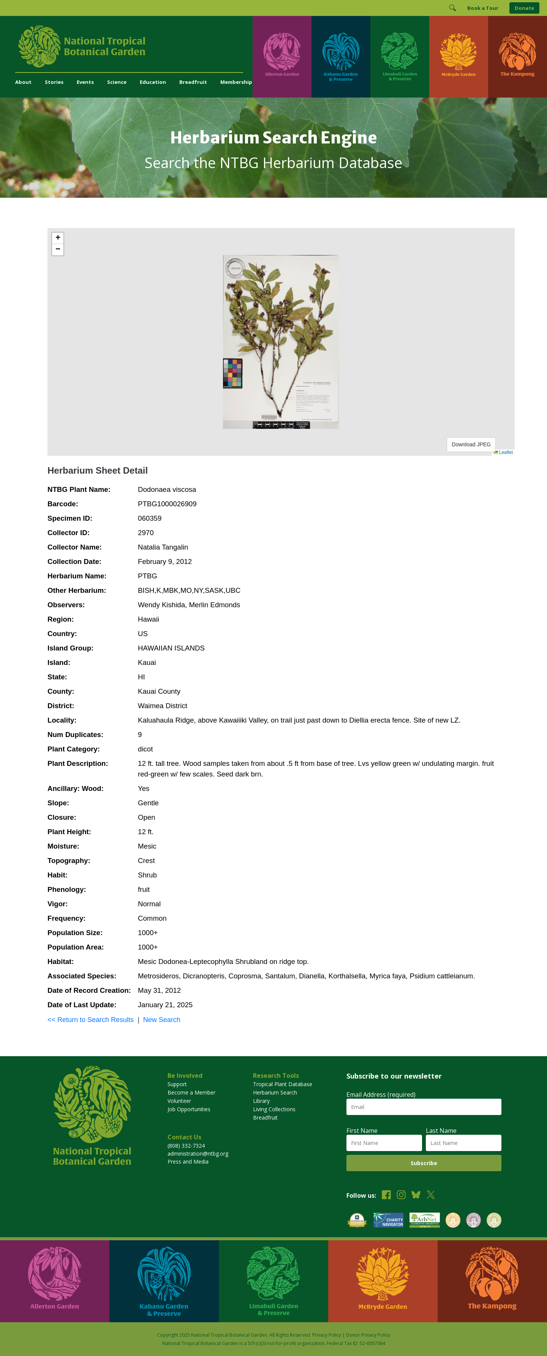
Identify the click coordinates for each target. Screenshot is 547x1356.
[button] (57, 238)
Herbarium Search (275, 1092)
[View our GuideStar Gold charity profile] (357, 1221)
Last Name (441, 1130)
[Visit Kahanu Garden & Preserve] (340, 57)
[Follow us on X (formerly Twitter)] (430, 1195)
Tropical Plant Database (282, 1084)
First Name (362, 1130)
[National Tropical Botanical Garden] (134, 46)
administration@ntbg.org (198, 1153)
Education (153, 82)
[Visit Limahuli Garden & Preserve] (399, 57)
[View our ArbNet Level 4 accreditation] (424, 1221)
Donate (524, 8)
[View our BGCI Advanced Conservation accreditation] (494, 1221)
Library (261, 1100)
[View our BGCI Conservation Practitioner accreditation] (473, 1221)
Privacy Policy (326, 1335)
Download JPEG (471, 444)
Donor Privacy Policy (368, 1335)
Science (116, 82)
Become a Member (191, 1092)
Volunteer (179, 1100)
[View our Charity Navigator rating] (388, 1221)
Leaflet (503, 452)
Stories (54, 82)
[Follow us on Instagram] (401, 1195)
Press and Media (188, 1161)
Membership (236, 82)
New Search (161, 1020)
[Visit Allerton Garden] (282, 57)
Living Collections (274, 1109)
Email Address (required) (381, 1094)
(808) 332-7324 (186, 1145)
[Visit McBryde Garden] (458, 57)
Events (85, 82)
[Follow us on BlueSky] (416, 1195)
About (23, 82)
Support (177, 1084)
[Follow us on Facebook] (386, 1195)
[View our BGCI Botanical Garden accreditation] (453, 1221)
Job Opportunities (189, 1109)
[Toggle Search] (452, 8)
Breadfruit (193, 82)
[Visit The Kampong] (517, 57)
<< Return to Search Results (90, 1020)
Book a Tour (482, 8)
